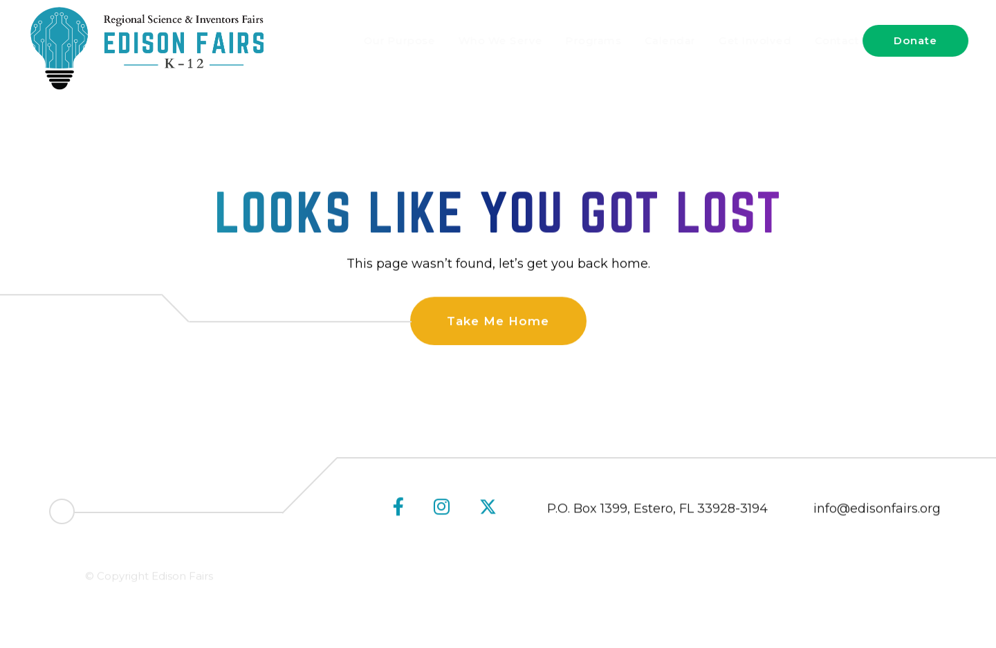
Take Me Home (498, 321)
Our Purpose (386, 40)
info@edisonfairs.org (877, 511)
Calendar (656, 40)
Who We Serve (487, 40)
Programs (580, 40)
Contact (823, 40)
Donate (916, 40)
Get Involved (742, 40)
